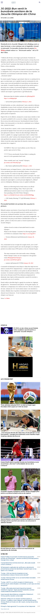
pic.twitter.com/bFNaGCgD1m (12, 260)
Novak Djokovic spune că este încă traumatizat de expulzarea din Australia (17, 549)
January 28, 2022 (28, 263)
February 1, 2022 (27, 166)
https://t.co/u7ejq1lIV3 (29, 233)
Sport (11, 379)
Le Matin (7, 298)
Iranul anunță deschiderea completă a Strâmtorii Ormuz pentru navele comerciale (17, 595)
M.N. (12, 17)
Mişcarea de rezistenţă (21, 2)
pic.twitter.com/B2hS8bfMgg (26, 195)
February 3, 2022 (26, 101)
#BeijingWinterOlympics (15, 257)
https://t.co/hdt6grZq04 (10, 98)
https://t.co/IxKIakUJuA (10, 195)
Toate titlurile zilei (5, 609)
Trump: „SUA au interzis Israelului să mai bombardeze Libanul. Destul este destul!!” (15, 574)
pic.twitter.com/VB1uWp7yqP (12, 162)
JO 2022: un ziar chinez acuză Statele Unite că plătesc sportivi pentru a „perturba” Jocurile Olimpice (25, 329)
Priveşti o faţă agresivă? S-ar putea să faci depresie (18, 606)
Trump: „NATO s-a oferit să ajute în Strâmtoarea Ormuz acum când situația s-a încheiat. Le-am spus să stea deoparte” (20, 583)
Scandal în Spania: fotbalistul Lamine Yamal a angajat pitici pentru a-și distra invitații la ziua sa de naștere (20, 492)
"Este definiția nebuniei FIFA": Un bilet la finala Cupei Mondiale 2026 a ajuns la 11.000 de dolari (18, 406)
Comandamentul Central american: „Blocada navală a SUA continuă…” (18, 563)
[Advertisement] (20, 312)
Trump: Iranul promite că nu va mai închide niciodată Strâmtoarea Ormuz (18, 578)
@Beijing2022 (31, 96)
